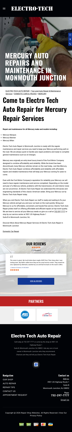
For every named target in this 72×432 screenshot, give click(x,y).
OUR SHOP (8, 379)
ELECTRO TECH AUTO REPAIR (17, 91)
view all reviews (36, 281)
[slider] (36, 247)
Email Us (65, 400)
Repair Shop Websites (30, 413)
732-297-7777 (59, 212)
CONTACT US (9, 391)
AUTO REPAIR (9, 383)
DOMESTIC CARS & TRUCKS (25, 94)
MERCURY (42, 94)
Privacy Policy (36, 416)
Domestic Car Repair (11, 231)
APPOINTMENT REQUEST (15, 395)
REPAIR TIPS (9, 387)
